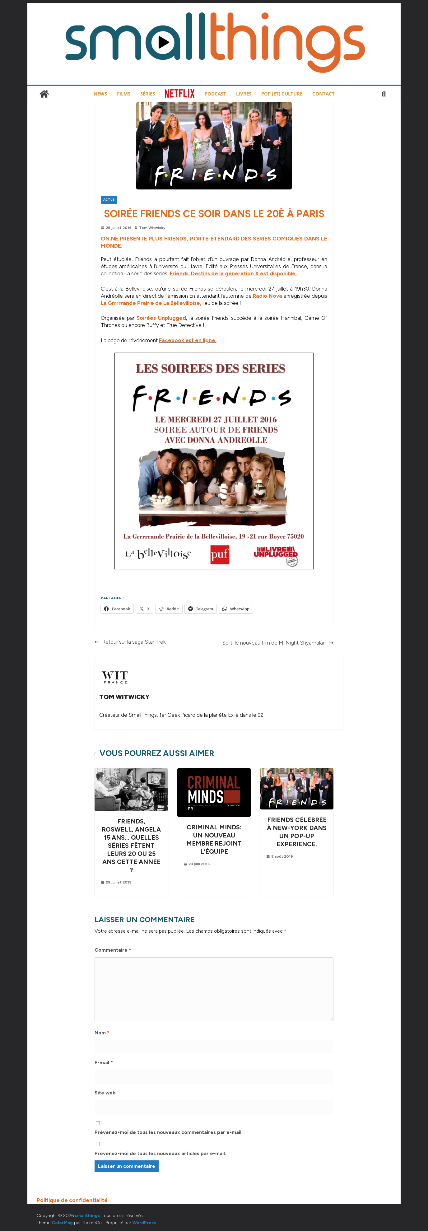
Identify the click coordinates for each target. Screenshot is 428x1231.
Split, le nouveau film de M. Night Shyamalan (277, 643)
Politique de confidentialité (72, 1200)
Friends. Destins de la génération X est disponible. (233, 273)
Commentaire (113, 950)
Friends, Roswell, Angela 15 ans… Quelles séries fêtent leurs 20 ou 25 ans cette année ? (131, 846)
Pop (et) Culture (281, 94)
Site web (105, 1093)
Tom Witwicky (152, 228)
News (100, 94)
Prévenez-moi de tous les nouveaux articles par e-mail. (160, 1153)
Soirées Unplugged (161, 318)
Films (123, 94)
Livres (243, 94)
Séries (147, 94)
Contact (323, 94)
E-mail (104, 1062)
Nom (102, 1033)
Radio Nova (267, 296)
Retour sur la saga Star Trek (130, 642)
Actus (109, 200)
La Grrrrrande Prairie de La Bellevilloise (150, 303)
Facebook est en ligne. (187, 340)
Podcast (215, 94)
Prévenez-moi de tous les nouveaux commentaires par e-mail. (169, 1132)
